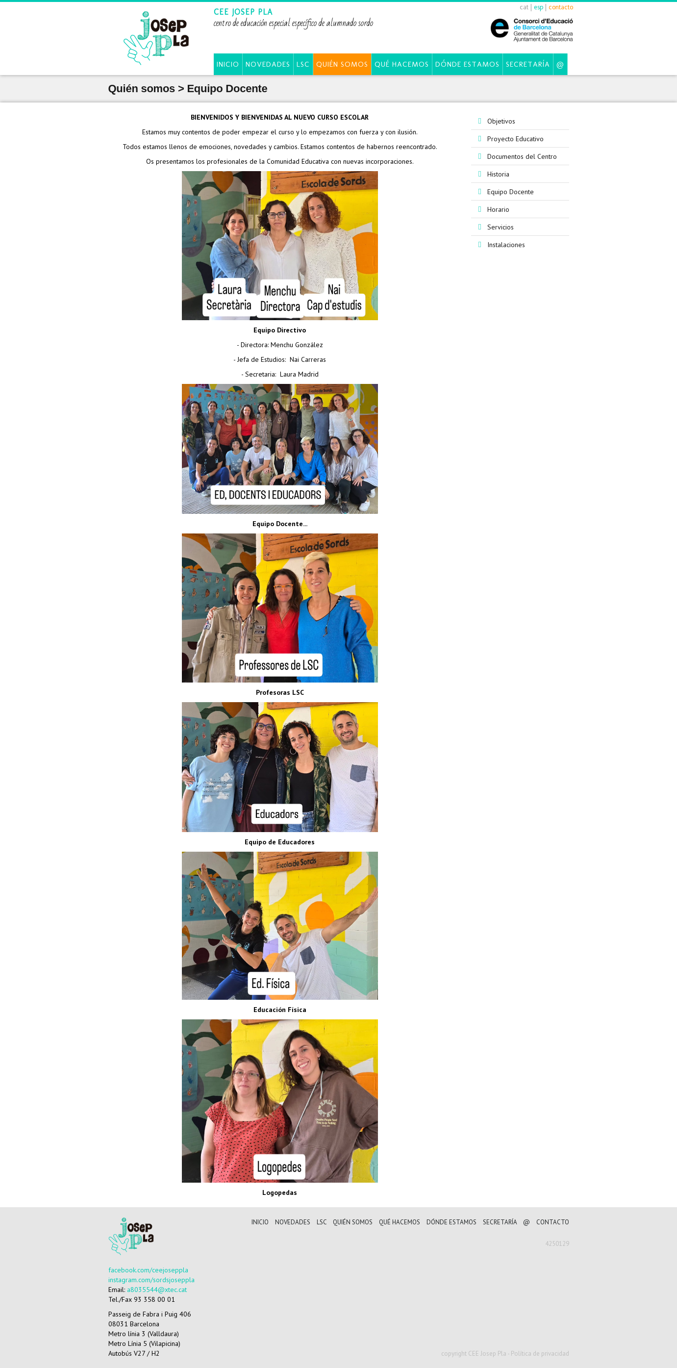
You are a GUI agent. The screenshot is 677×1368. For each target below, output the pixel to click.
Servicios (500, 227)
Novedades (268, 64)
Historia (498, 174)
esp (538, 7)
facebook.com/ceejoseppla (148, 1270)
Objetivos (501, 121)
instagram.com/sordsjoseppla (151, 1279)
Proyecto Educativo (515, 138)
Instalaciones (506, 244)
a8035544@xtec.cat (157, 1289)
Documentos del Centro (522, 156)
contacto (561, 7)
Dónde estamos (467, 64)
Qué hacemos (402, 64)
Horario (498, 209)
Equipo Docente (510, 191)
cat (524, 7)
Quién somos (342, 64)
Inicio (228, 64)
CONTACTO (552, 1222)
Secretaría (528, 64)
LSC (303, 64)
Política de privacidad (540, 1353)
